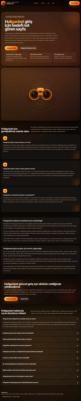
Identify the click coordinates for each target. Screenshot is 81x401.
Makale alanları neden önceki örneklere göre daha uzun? (19, 370)
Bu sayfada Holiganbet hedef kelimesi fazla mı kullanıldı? (19, 364)
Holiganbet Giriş (11, 48)
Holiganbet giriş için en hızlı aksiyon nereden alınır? (18, 376)
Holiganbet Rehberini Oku (28, 48)
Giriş (48, 3)
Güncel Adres (16, 396)
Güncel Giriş (74, 3)
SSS (53, 3)
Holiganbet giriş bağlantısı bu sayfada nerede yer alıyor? (19, 319)
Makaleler (36, 3)
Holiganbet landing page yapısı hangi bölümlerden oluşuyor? (21, 382)
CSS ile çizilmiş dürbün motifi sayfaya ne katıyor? (17, 339)
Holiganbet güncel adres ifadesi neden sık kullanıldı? (18, 333)
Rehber (43, 3)
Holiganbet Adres (11, 299)
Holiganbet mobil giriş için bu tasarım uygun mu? (17, 345)
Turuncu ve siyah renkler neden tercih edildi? (16, 357)
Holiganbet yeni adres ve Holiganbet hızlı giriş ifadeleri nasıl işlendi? (23, 351)
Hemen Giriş (24, 299)
